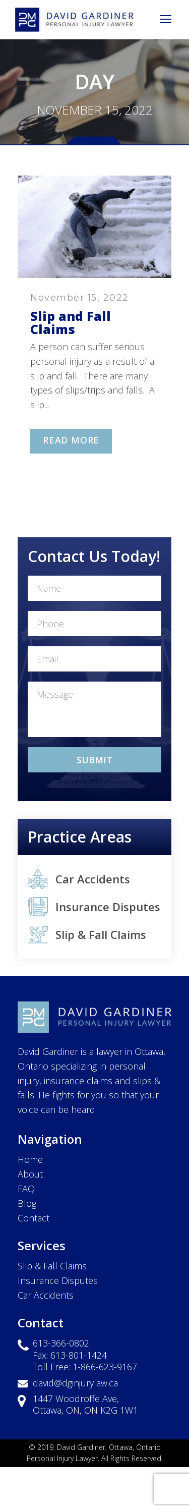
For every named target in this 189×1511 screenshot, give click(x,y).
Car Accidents (92, 878)
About (30, 1174)
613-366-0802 (61, 1343)
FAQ (26, 1189)
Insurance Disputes (107, 906)
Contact (33, 1218)
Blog (27, 1203)
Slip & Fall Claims (100, 934)
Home (30, 1159)
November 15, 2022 (79, 297)
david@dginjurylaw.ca (75, 1383)
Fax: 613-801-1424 (70, 1355)
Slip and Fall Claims (70, 322)
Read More (71, 440)
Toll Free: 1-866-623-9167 (85, 1367)
